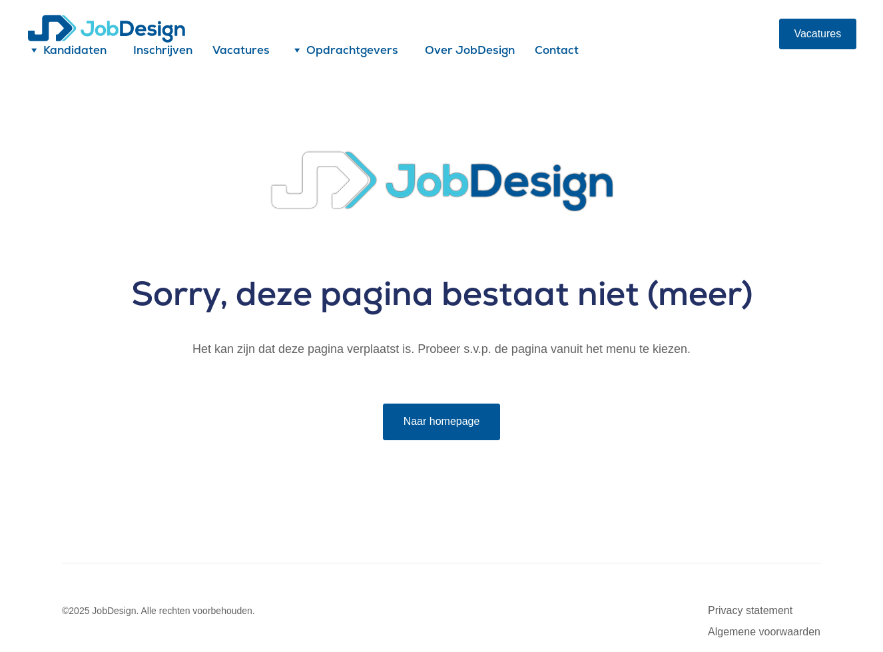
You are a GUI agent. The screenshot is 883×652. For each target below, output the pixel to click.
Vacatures (241, 50)
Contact (557, 50)
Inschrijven (162, 50)
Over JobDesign (470, 50)
